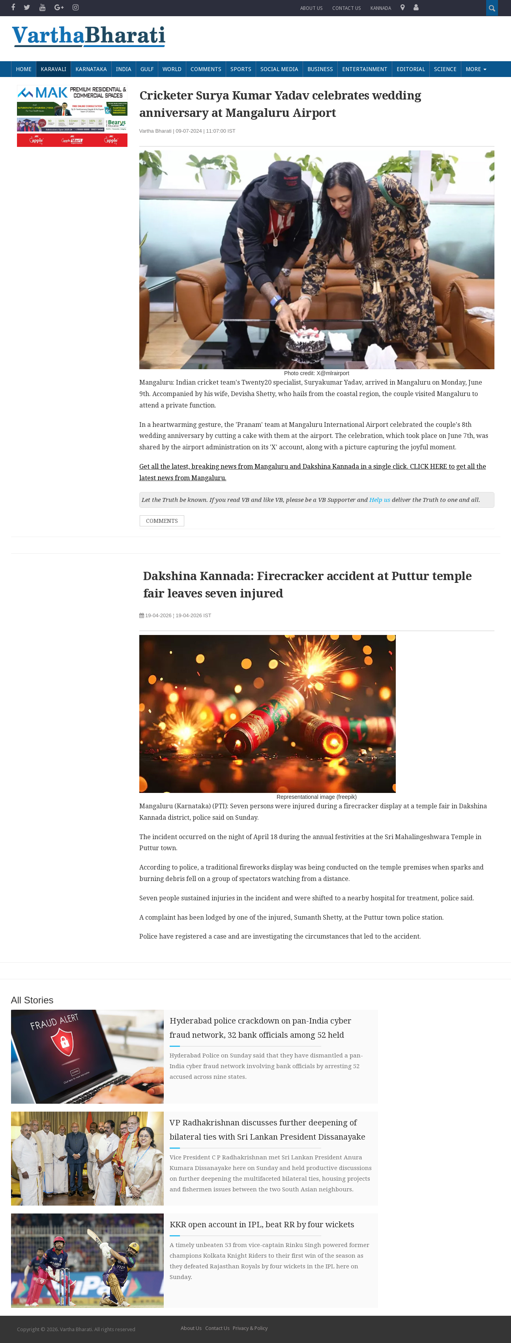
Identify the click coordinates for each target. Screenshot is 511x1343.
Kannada (381, 8)
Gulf (146, 69)
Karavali (53, 69)
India (123, 69)
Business (320, 69)
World (172, 69)
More (476, 69)
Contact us (346, 8)
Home (24, 69)
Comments (206, 69)
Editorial (411, 69)
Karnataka (91, 69)
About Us (311, 8)
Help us (379, 499)
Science (445, 69)
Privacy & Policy (250, 1328)
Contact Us (217, 1328)
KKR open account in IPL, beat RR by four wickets (262, 1224)
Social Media (279, 69)
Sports (240, 69)
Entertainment (364, 69)
